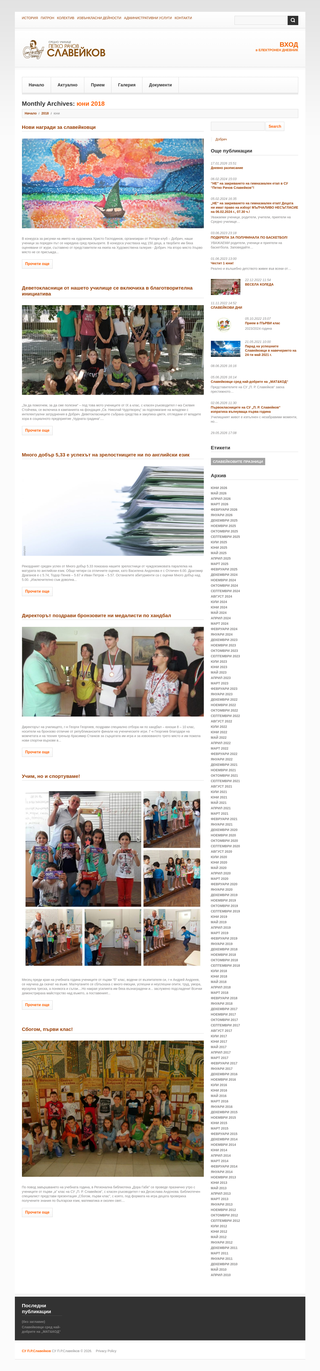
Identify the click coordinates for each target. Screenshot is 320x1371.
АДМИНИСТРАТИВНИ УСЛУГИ (148, 18)
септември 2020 (225, 846)
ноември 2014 (223, 1145)
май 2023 (219, 672)
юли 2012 (219, 1226)
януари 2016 (222, 1107)
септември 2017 (225, 1025)
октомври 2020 (224, 841)
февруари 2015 (224, 1134)
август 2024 (221, 596)
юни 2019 (219, 917)
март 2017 (220, 1058)
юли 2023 (219, 661)
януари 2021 (222, 824)
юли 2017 (219, 1036)
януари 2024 (222, 634)
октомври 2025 (224, 531)
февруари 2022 (224, 754)
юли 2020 (219, 857)
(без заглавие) (33, 1322)
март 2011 (220, 1253)
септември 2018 (225, 965)
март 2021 (220, 813)
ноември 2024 (223, 580)
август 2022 (221, 721)
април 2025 (221, 558)
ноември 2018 (223, 955)
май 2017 (219, 1047)
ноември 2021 (223, 770)
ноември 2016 (223, 1079)
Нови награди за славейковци (59, 127)
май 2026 (219, 493)
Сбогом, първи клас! (47, 1029)
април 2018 (221, 987)
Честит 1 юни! (222, 263)
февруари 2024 (224, 629)
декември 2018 (224, 949)
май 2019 (219, 922)
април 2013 (221, 1193)
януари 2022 (222, 759)
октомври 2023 (224, 651)
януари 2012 (222, 1242)
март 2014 (220, 1161)
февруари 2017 (224, 1063)
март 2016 (220, 1101)
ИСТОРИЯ (30, 18)
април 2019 (221, 927)
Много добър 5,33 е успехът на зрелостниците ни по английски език (106, 454)
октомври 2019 (224, 906)
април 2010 (221, 1275)
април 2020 (221, 873)
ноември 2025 (223, 526)
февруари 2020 (224, 884)
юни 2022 (219, 732)
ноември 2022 (223, 705)
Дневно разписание (227, 168)
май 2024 (219, 613)
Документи (160, 85)
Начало (36, 85)
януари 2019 (222, 944)
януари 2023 (222, 694)
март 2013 (220, 1199)
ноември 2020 (223, 835)
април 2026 (221, 499)
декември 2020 (224, 830)
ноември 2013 (223, 1177)
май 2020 (219, 868)
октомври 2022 (224, 710)
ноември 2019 (223, 900)
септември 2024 (225, 591)
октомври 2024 (224, 585)
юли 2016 (219, 1085)
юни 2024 (219, 607)
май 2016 (219, 1096)
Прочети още (37, 264)
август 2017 (221, 1031)
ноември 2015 (223, 1117)
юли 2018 (219, 971)
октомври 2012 (224, 1215)
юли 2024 (219, 602)
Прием (98, 85)
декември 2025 (224, 520)
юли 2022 (219, 727)
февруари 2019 (224, 938)
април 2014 (221, 1155)
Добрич (221, 139)
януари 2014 (222, 1172)
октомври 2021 (224, 775)
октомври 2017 (224, 1020)
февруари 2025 (224, 569)
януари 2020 (222, 889)
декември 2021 (224, 765)
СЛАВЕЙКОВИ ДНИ (226, 307)
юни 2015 (219, 1123)
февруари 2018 (224, 998)
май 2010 (219, 1269)
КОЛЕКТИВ (65, 18)
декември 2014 (224, 1139)
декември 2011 (224, 1248)
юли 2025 (219, 542)
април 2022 (221, 743)
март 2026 (220, 504)
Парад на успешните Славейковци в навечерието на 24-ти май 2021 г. (270, 350)
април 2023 (221, 678)
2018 (45, 113)
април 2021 (221, 808)
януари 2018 (222, 1003)
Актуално (67, 85)
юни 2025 (219, 547)
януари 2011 (222, 1259)
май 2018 (219, 982)
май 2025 (219, 553)
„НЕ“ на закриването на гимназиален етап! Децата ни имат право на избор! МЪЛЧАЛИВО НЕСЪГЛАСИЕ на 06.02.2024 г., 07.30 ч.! (254, 207)
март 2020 (220, 879)
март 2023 (220, 683)
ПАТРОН (47, 18)
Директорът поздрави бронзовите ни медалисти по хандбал (96, 615)
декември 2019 (224, 895)
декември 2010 (224, 1264)
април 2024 (221, 618)
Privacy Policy (106, 1351)
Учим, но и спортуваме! (51, 776)
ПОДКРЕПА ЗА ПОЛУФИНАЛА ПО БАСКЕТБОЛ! (249, 237)
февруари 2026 (224, 509)
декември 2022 (224, 699)
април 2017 (221, 1052)
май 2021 (219, 803)
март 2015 (220, 1128)
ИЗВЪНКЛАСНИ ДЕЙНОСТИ (99, 18)
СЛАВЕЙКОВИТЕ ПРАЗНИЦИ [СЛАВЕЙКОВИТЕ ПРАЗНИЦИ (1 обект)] (238, 462)
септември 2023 (225, 656)
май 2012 (219, 1237)
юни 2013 (219, 1183)
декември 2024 (224, 575)
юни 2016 (219, 1090)
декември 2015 (224, 1112)
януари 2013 (222, 1204)
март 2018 (220, 993)
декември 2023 (224, 640)
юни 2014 (219, 1150)
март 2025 (220, 564)
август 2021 (221, 786)
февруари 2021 (224, 819)
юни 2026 (219, 488)
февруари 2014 (224, 1166)
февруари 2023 (224, 689)
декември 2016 (224, 1074)
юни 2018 (219, 976)
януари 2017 (222, 1069)
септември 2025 (225, 537)
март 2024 (220, 623)
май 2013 (219, 1188)
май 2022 (219, 737)
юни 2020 (219, 862)
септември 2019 (225, 911)
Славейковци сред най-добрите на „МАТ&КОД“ (249, 382)
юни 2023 (219, 667)
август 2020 (221, 851)
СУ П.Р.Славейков (36, 1351)
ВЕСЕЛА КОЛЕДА (259, 284)
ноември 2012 (223, 1210)
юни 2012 (219, 1231)
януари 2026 (222, 515)
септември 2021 (225, 781)
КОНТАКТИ (183, 18)
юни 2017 (219, 1041)
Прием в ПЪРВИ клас (262, 323)
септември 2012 (225, 1221)
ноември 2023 (223, 645)
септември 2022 (225, 716)
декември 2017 (224, 1009)
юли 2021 (219, 792)
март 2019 (220, 933)
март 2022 (220, 748)
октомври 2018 (224, 960)
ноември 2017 (223, 1014)
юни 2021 (219, 797)
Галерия (127, 85)
